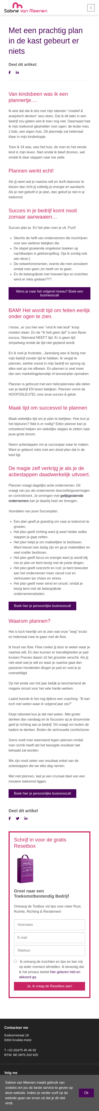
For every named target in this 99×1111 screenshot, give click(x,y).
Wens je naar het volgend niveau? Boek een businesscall (49, 293)
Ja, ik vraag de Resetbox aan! (49, 986)
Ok (86, 1093)
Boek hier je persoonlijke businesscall (42, 606)
